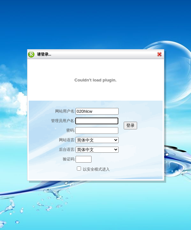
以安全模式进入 (96, 169)
